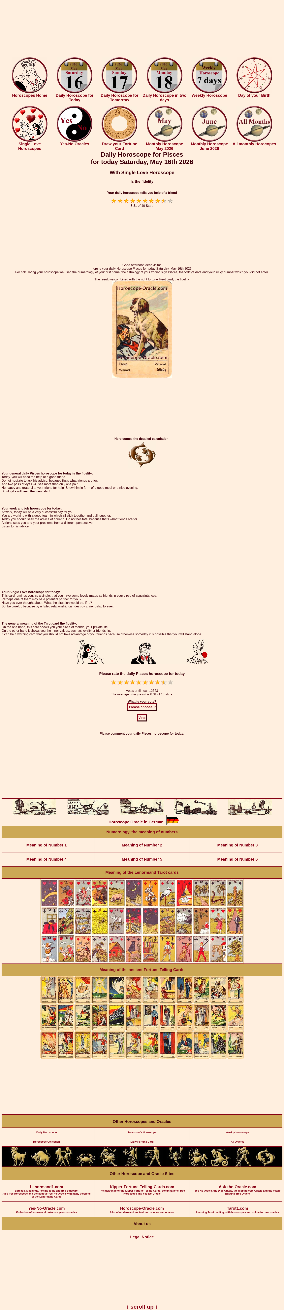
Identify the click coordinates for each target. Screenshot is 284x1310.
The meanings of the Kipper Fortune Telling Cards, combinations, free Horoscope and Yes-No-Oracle (142, 1187)
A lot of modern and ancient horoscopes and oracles (142, 1208)
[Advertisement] (142, 29)
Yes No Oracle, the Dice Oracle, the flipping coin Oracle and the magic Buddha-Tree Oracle (237, 1187)
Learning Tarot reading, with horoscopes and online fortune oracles (237, 1208)
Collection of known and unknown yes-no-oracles (46, 1208)
